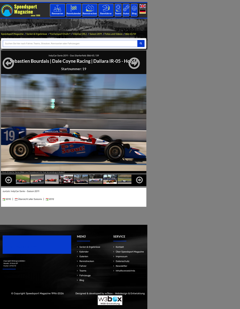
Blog (134, 13)
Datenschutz (122, 261)
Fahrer (82, 266)
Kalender (84, 251)
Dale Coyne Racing (71, 61)
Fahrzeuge (85, 275)
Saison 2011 (96, 34)
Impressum (121, 256)
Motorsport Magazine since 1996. (21, 246)
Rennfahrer (106, 13)
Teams (118, 13)
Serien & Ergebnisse (36, 34)
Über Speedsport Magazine (130, 251)
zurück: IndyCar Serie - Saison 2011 (21, 191)
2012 (50, 199)
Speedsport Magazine (12, 34)
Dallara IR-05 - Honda (115, 61)
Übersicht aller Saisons (28, 199)
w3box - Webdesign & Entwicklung (125, 293)
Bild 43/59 (130, 34)
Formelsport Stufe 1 (60, 34)
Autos (126, 13)
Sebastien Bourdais (29, 61)
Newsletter (121, 266)
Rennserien (57, 13)
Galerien (83, 256)
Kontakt (120, 247)
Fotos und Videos (113, 34)
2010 (7, 199)
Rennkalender (73, 13)
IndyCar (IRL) (80, 34)
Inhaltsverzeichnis (125, 270)
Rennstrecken (90, 13)
